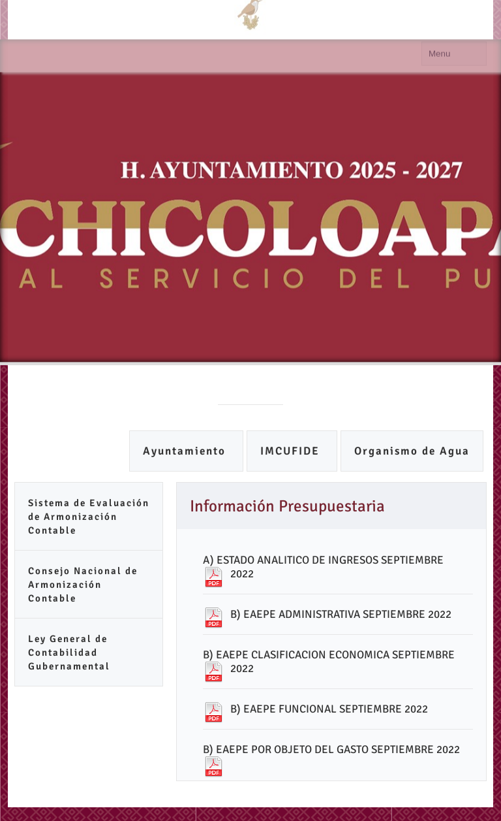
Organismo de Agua (412, 451)
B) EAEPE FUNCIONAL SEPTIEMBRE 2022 (329, 709)
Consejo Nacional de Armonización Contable (83, 584)
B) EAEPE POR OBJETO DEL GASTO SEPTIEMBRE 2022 (331, 749)
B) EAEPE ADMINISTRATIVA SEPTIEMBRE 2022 (340, 614)
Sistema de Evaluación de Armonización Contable (88, 516)
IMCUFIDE (292, 451)
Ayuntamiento (186, 451)
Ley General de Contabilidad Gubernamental (69, 652)
